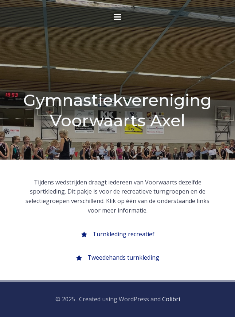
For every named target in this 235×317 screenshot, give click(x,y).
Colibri (171, 299)
